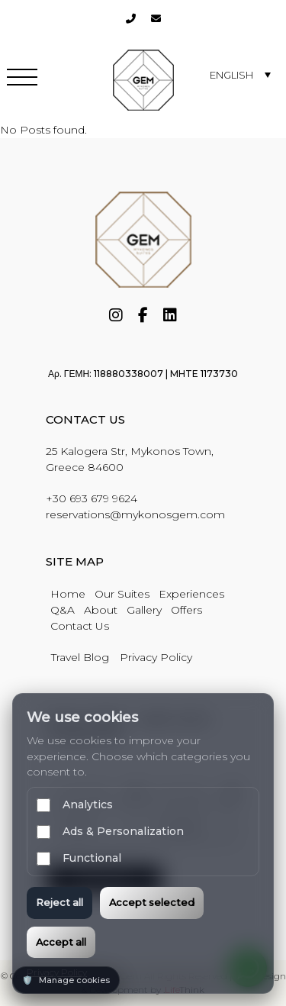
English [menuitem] (231, 75)
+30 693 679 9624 (91, 498)
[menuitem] (240, 74)
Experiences (191, 594)
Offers (186, 610)
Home (67, 594)
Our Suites (122, 594)
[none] (240, 74)
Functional (79, 858)
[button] (22, 80)
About (100, 610)
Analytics (75, 805)
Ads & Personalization (110, 831)
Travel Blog (80, 657)
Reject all (59, 902)
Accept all (61, 942)
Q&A (62, 610)
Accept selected (151, 902)
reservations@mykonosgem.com (135, 514)
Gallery (144, 610)
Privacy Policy (156, 657)
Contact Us (79, 626)
